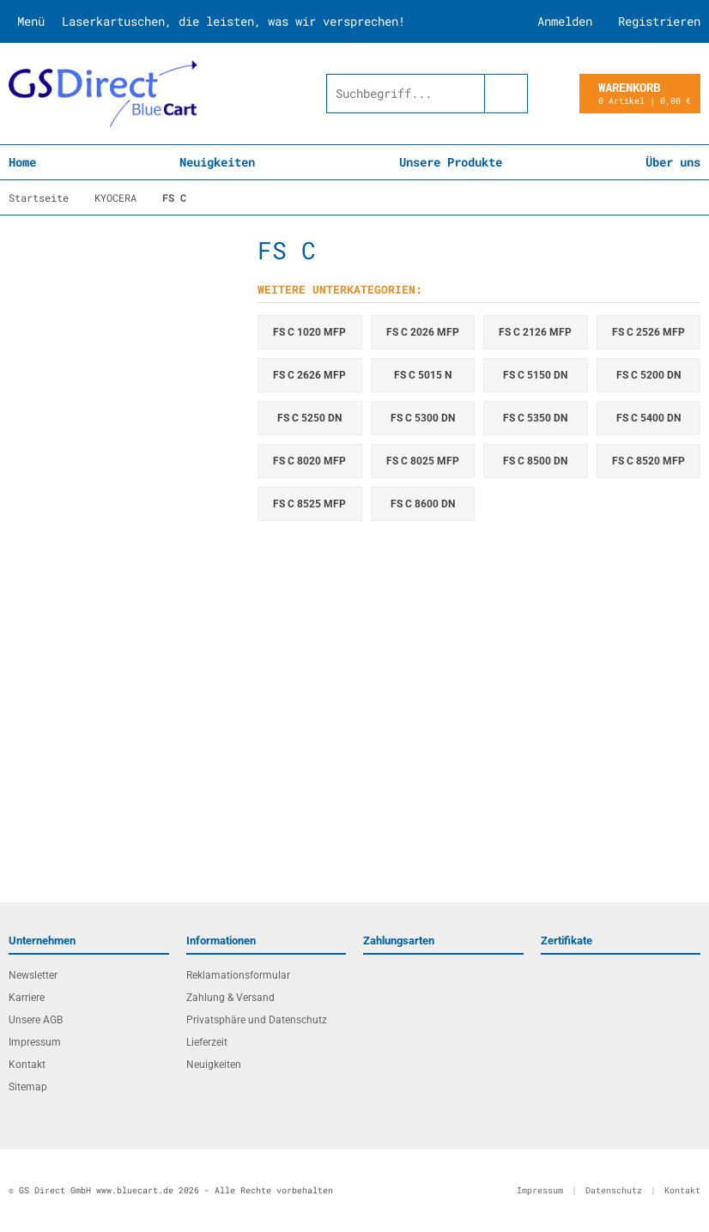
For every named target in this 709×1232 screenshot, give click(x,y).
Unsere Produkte (450, 162)
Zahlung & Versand (230, 998)
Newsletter (33, 975)
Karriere (27, 998)
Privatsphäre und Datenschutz (256, 1020)
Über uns (672, 162)
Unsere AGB (36, 1020)
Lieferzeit (206, 1042)
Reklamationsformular (238, 975)
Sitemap (28, 1087)
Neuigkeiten (217, 162)
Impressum (35, 1042)
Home (22, 162)
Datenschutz (613, 1190)
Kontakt (27, 1065)
